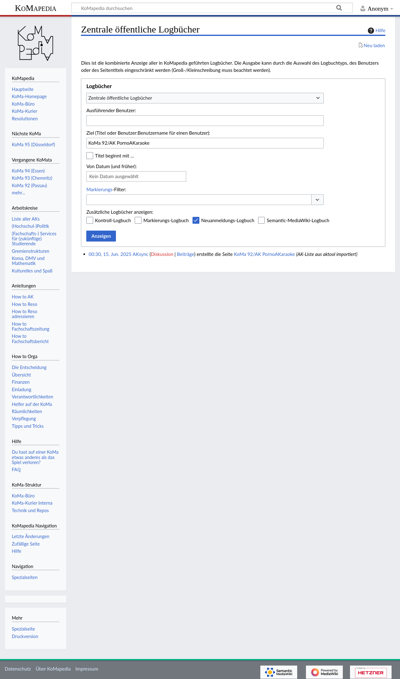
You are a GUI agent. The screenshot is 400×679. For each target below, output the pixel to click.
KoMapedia (35, 8)
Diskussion (162, 254)
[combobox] (205, 98)
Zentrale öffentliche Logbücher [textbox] (120, 98)
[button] (317, 199)
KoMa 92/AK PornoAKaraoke (264, 254)
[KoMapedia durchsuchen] (212, 8)
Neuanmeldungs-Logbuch (227, 220)
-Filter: (106, 189)
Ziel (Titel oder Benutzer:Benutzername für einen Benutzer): (148, 133)
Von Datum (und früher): (111, 166)
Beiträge (185, 254)
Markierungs (99, 189)
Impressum (87, 669)
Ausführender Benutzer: (111, 110)
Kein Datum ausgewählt (113, 176)
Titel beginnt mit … (114, 155)
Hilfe (376, 30)
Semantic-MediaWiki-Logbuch (298, 220)
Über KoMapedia (53, 669)
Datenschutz (18, 669)
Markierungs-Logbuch (166, 220)
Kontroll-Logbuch (113, 220)
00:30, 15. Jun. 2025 (110, 254)
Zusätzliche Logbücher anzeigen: (119, 212)
